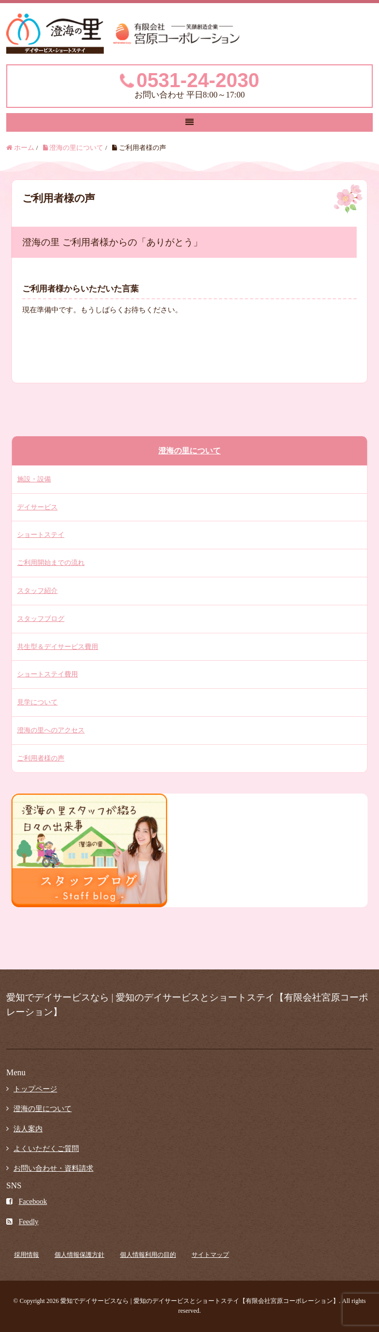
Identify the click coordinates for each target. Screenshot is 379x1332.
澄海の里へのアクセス (51, 730)
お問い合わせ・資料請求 (53, 1168)
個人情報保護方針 (79, 1254)
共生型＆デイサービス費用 (57, 646)
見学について (37, 702)
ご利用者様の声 (40, 758)
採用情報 (26, 1254)
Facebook (26, 1201)
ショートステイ (40, 534)
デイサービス (37, 507)
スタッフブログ (40, 618)
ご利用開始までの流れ (51, 562)
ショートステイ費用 (47, 674)
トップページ (35, 1089)
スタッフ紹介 (37, 590)
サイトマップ (210, 1254)
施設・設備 (34, 479)
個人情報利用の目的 (148, 1254)
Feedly (22, 1222)
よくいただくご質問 (46, 1149)
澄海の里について (189, 451)
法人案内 (28, 1129)
